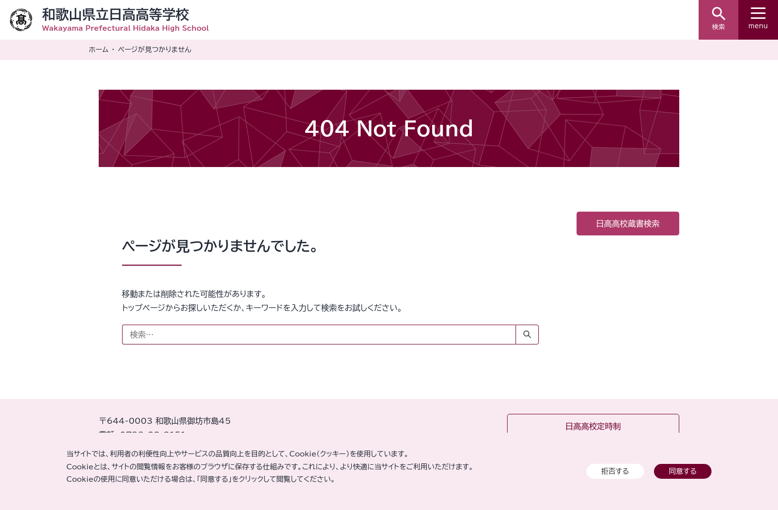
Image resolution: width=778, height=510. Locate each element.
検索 (718, 18)
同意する (683, 471)
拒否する (615, 471)
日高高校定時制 (593, 426)
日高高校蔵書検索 (627, 223)
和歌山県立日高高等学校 (115, 14)
